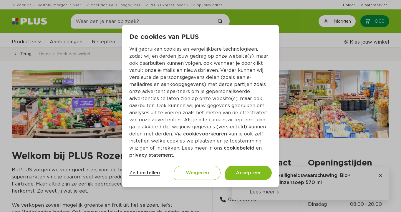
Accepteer (248, 172)
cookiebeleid (239, 148)
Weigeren (197, 172)
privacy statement (151, 155)
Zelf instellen (144, 172)
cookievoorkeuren (205, 134)
